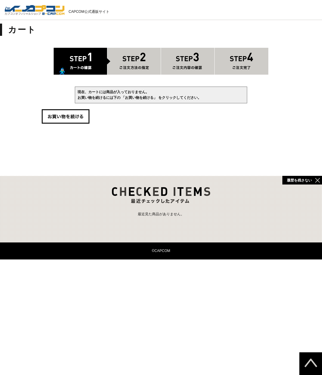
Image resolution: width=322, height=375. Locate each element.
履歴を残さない (299, 180)
